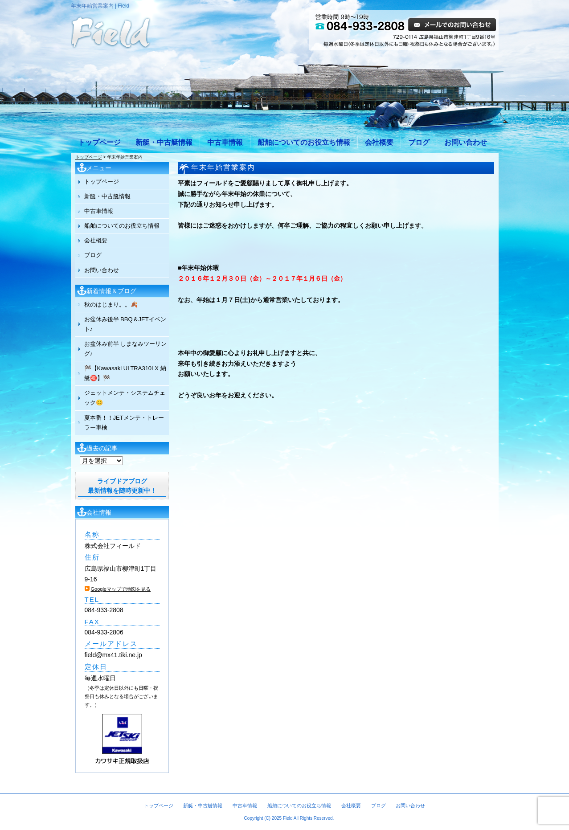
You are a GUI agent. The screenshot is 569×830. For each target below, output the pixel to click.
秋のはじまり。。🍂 (111, 304)
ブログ (419, 142)
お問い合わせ (465, 142)
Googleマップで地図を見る (121, 589)
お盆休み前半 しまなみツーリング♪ (125, 348)
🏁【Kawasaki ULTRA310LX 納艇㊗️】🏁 (125, 373)
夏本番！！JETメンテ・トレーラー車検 (124, 422)
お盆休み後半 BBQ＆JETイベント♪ (125, 324)
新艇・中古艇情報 (163, 142)
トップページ (99, 142)
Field (288, 818)
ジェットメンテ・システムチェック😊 (124, 397)
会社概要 (379, 142)
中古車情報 (225, 142)
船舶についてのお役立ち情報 (304, 142)
